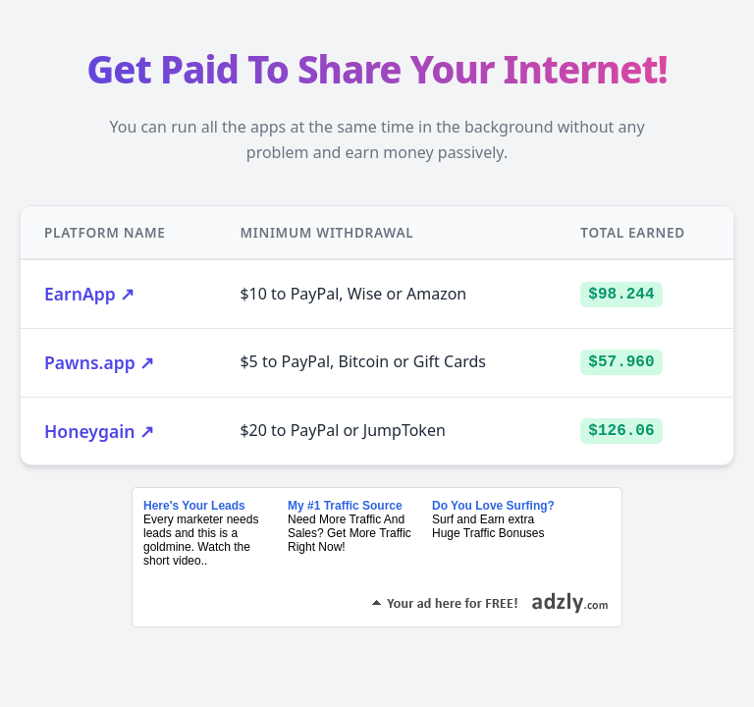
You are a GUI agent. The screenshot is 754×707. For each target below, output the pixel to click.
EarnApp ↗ (89, 293)
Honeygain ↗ (99, 431)
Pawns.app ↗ (99, 362)
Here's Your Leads (194, 506)
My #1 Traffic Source (345, 506)
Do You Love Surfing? (493, 506)
